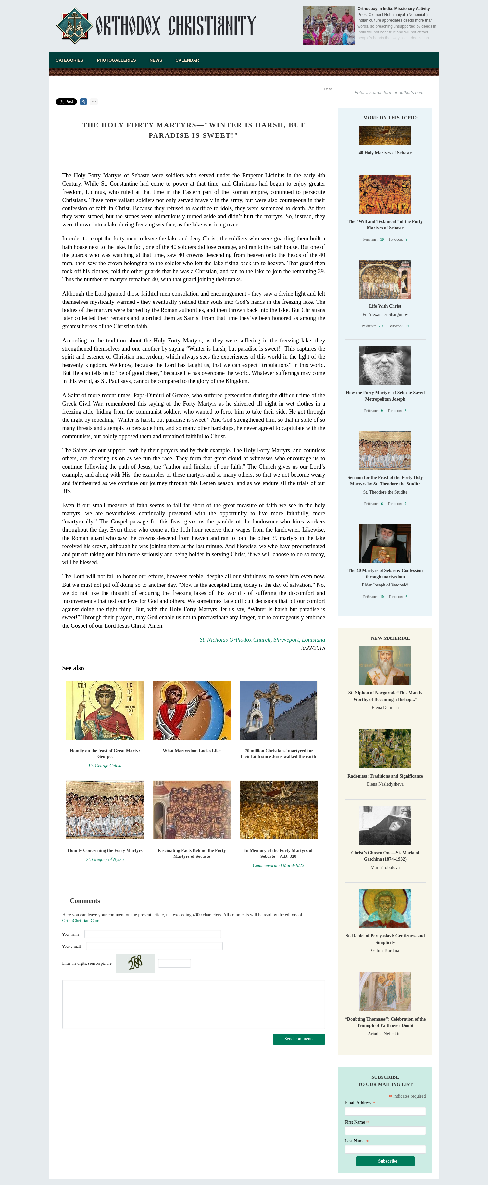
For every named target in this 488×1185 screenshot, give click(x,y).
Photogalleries (116, 60)
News (156, 60)
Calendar (187, 60)
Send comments (298, 1039)
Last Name (357, 1141)
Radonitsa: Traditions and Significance (385, 776)
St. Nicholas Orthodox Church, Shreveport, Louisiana (262, 640)
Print (328, 89)
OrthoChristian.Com (81, 920)
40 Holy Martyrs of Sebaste (385, 152)
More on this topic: (390, 117)
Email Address (360, 1103)
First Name (357, 1122)
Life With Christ (385, 306)
